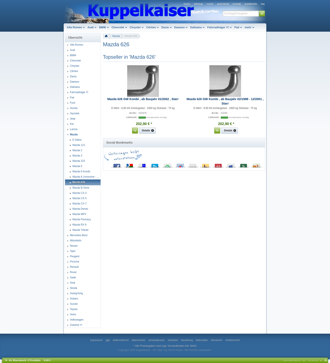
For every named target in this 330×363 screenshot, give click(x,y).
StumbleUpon (167, 165)
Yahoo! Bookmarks (205, 165)
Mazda (116, 36)
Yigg (256, 165)
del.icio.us (142, 165)
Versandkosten (176, 345)
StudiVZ (180, 165)
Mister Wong (218, 165)
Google (129, 165)
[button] (262, 13)
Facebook (116, 165)
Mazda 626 (131, 36)
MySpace (231, 165)
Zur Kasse (313, 360)
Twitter (155, 165)
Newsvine (243, 165)
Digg (193, 165)
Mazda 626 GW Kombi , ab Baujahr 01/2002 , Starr (143, 99)
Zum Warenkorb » (292, 360)
